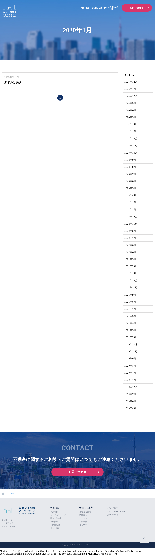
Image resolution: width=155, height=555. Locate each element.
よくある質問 (112, 508)
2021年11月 (130, 287)
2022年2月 (130, 266)
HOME (8, 493)
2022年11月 (130, 223)
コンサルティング (58, 515)
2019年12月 (130, 387)
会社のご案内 (98, 8)
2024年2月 (130, 124)
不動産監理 (55, 525)
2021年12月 (130, 280)
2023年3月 (130, 202)
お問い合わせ (136, 8)
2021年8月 (130, 302)
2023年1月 (130, 209)
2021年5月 (130, 316)
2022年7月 (130, 238)
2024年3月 (130, 117)
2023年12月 (130, 138)
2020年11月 (130, 351)
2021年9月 (130, 294)
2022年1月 (130, 273)
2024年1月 (130, 131)
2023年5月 (130, 188)
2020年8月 (130, 365)
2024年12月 (130, 96)
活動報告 (83, 515)
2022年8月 (130, 231)
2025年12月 (130, 81)
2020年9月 (130, 358)
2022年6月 (130, 245)
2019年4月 (130, 408)
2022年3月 (130, 259)
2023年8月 (130, 167)
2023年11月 (130, 145)
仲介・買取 (55, 528)
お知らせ (83, 518)
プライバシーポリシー (116, 511)
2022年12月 (130, 216)
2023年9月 (130, 160)
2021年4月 (130, 323)
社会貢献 (54, 522)
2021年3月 (130, 330)
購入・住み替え (57, 518)
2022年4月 (130, 252)
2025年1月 (130, 89)
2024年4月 (130, 110)
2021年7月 (130, 309)
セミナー (83, 525)
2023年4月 (130, 195)
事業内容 (84, 8)
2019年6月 (130, 401)
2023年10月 (130, 152)
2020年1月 (130, 380)
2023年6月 (130, 181)
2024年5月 (130, 103)
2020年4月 (130, 373)
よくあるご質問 (112, 8)
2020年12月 (130, 344)
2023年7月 (130, 174)
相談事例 (83, 522)
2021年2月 (130, 337)
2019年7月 (130, 394)
